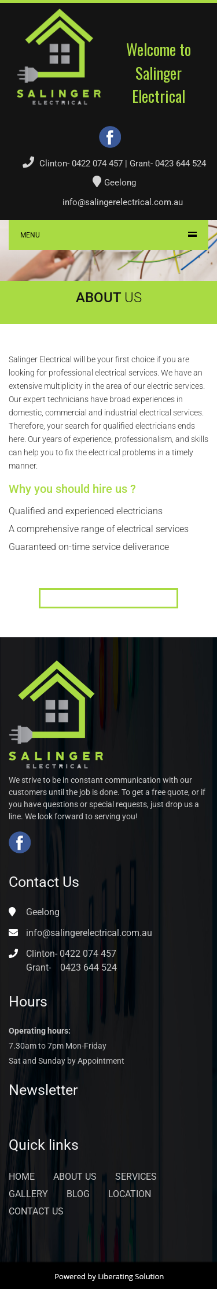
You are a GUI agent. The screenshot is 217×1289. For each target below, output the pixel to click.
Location (129, 1193)
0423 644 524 (180, 163)
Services (136, 1176)
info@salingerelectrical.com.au (122, 202)
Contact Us (36, 1211)
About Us (75, 1176)
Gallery (28, 1193)
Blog (78, 1193)
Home (22, 1176)
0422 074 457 (97, 163)
